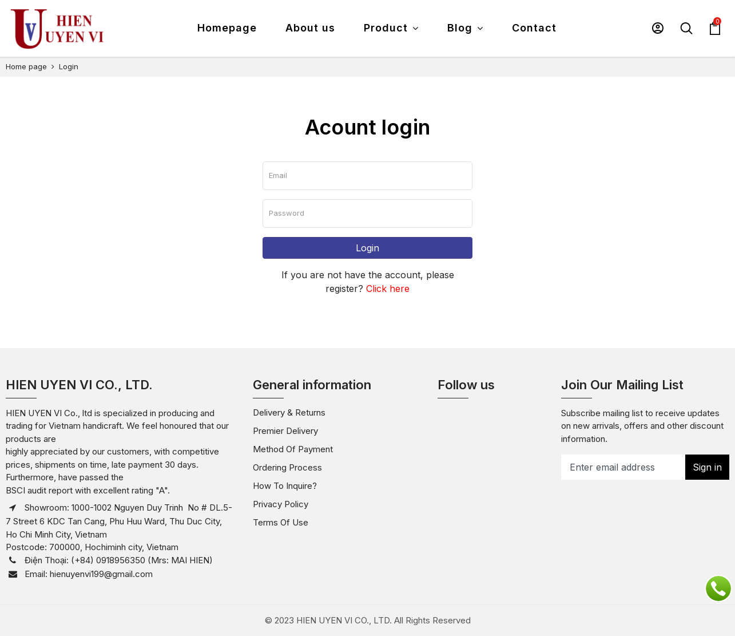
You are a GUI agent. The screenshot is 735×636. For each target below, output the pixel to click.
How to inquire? (285, 485)
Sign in (707, 467)
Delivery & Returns (289, 412)
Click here (388, 288)
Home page (26, 66)
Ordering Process (287, 467)
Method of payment (293, 449)
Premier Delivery (285, 430)
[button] (658, 28)
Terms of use (280, 522)
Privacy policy (280, 504)
